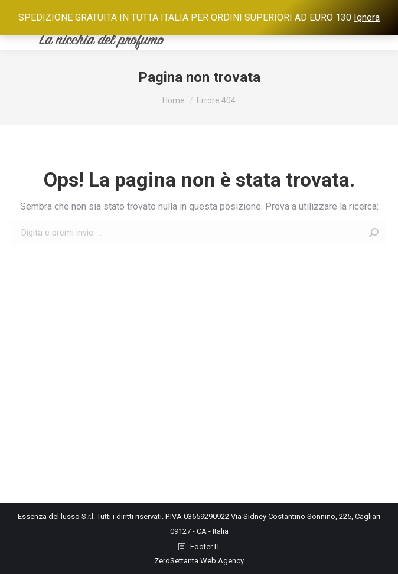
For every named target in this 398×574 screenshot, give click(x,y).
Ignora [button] (367, 17)
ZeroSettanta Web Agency (199, 560)
